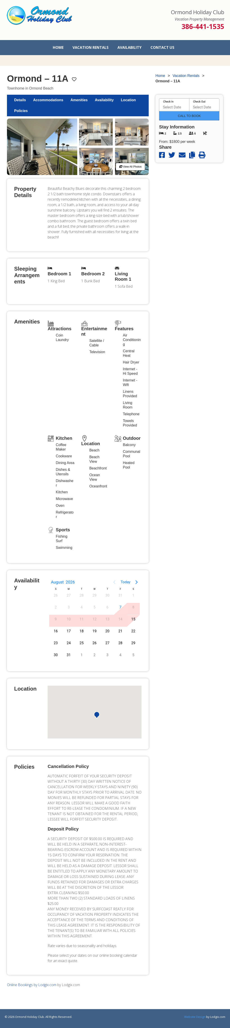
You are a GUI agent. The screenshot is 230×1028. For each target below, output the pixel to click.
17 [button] (69, 631)
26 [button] (56, 595)
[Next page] (136, 582)
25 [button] (82, 643)
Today (125, 582)
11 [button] (82, 619)
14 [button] (120, 619)
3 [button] (69, 607)
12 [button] (95, 619)
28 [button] (82, 595)
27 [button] (69, 595)
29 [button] (95, 595)
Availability (129, 47)
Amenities (79, 100)
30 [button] (107, 595)
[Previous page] (114, 582)
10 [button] (69, 619)
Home (58, 47)
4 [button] (82, 607)
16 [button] (56, 631)
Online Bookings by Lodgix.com (31, 984)
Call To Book (189, 116)
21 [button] (120, 631)
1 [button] (133, 595)
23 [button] (56, 643)
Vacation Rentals (90, 47)
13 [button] (107, 619)
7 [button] (120, 607)
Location (128, 100)
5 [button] (94, 607)
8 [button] (133, 607)
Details (20, 100)
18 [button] (82, 631)
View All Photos (130, 166)
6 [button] (107, 607)
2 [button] (56, 607)
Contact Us (162, 47)
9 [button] (56, 619)
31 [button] (120, 595)
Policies (21, 111)
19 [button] (95, 631)
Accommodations (48, 100)
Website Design (195, 1017)
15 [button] (133, 619)
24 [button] (69, 643)
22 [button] (133, 631)
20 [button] (107, 631)
